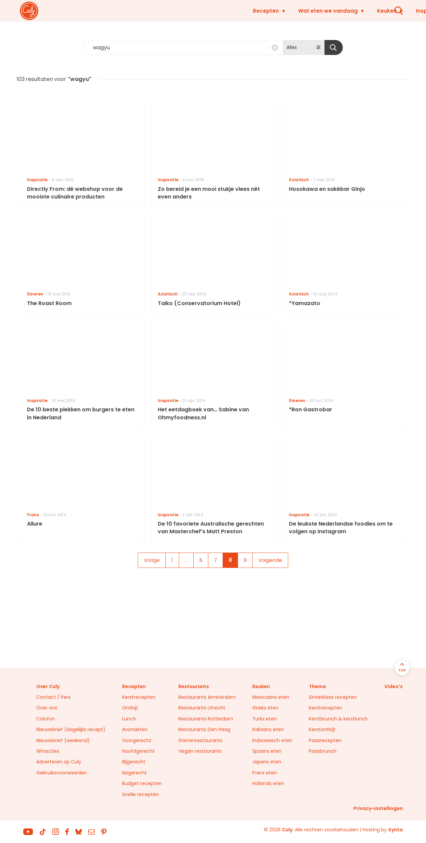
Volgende (270, 560)
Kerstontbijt (322, 729)
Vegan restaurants (200, 751)
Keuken (270, 10)
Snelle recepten (140, 794)
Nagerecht (134, 772)
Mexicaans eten (270, 697)
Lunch (129, 718)
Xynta (395, 829)
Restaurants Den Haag (204, 729)
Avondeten (135, 729)
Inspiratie (311, 10)
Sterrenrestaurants (200, 740)
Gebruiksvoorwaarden (61, 772)
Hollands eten (268, 783)
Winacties (47, 751)
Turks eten (264, 718)
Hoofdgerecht (138, 751)
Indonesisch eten (272, 740)
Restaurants (360, 10)
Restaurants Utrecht (201, 707)
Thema (317, 686)
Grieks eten (265, 707)
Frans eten (264, 772)
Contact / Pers (53, 697)
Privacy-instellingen (378, 808)
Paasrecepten (325, 740)
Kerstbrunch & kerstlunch (338, 718)
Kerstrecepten (138, 697)
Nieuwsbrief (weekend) (63, 740)
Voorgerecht (136, 740)
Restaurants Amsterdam (207, 697)
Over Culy (48, 686)
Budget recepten (142, 783)
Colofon (45, 718)
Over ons (46, 707)
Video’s (393, 686)
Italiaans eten (268, 729)
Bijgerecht (133, 761)
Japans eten (266, 761)
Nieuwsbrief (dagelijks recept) (71, 729)
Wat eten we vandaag (211, 10)
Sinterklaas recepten (333, 697)
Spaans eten (267, 751)
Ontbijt (130, 707)
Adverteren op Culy (58, 761)
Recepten (149, 10)
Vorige (152, 560)
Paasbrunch (322, 751)
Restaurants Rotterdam (205, 718)
